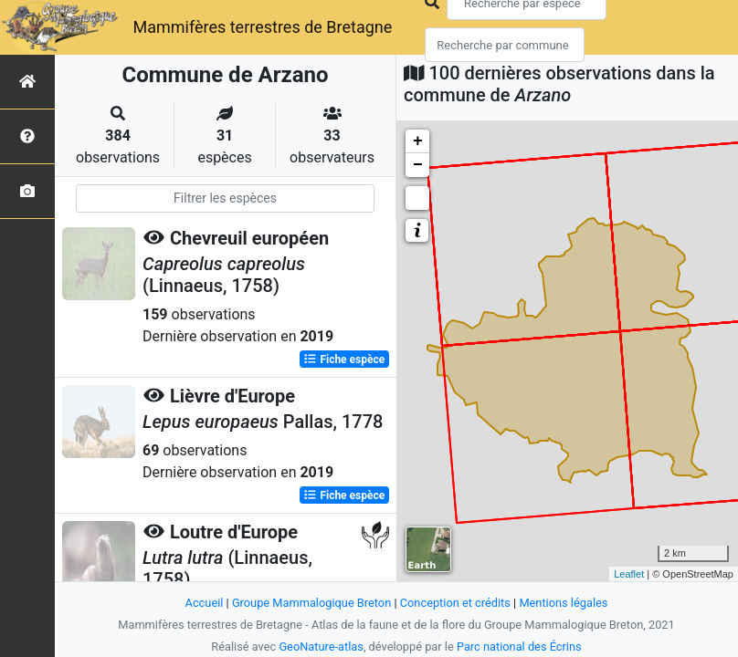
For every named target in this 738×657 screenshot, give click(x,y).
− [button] (418, 165)
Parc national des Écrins (519, 646)
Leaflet (629, 573)
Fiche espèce (344, 359)
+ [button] (418, 141)
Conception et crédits (455, 603)
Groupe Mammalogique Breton (311, 603)
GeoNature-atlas (321, 646)
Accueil (204, 603)
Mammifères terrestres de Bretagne (262, 26)
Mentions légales (563, 603)
